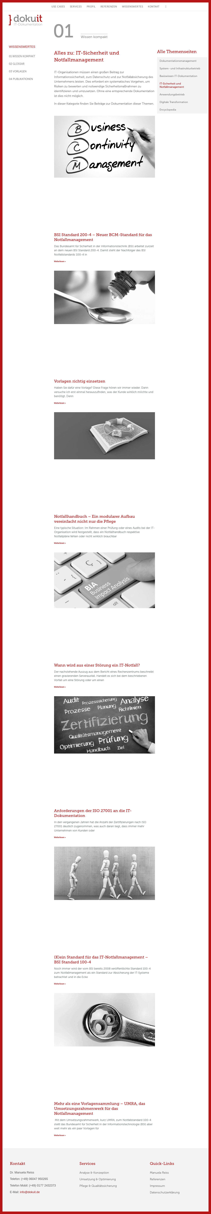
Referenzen (109, 6)
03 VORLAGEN (18, 71)
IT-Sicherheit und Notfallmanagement (172, 85)
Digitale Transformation (174, 102)
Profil (91, 6)
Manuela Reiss (159, 1172)
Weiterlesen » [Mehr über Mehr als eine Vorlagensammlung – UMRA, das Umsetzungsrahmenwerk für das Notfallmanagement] (60, 1135)
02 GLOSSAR (16, 63)
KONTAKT (154, 6)
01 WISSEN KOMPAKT (22, 56)
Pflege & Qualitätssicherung (98, 1186)
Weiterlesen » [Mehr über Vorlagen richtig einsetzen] (60, 403)
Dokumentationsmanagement (178, 60)
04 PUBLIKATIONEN (21, 79)
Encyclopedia (168, 109)
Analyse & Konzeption (94, 1172)
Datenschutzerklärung (165, 1192)
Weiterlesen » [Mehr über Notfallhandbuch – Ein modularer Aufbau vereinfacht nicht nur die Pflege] (60, 543)
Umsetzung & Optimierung (97, 1179)
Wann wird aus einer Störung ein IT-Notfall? (97, 665)
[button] (165, 6)
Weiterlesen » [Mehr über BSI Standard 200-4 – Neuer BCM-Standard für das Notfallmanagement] (60, 261)
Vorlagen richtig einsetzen (79, 381)
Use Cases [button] (58, 6)
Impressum (157, 1186)
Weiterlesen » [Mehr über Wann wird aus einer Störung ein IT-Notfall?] (60, 687)
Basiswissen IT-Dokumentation (178, 76)
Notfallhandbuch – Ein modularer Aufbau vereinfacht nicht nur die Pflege (94, 519)
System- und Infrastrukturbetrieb (180, 68)
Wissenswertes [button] (132, 6)
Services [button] (76, 6)
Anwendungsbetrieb (172, 94)
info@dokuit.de (30, 1192)
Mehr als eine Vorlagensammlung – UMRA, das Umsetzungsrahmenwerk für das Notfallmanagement (99, 1108)
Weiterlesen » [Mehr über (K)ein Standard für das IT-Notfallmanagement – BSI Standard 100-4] (60, 984)
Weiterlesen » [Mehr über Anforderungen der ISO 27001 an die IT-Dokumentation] (60, 837)
